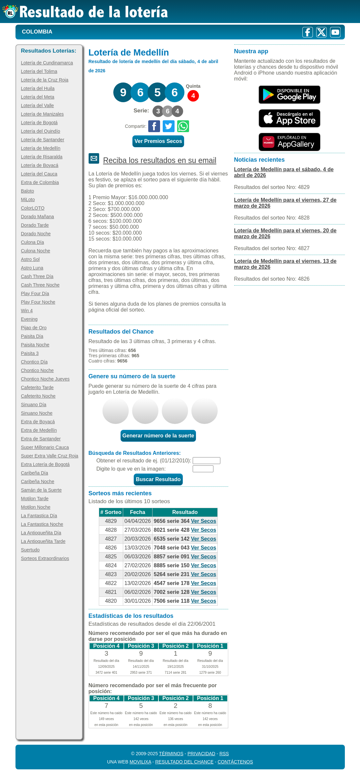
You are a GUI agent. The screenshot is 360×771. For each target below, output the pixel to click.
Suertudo (30, 549)
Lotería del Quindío (40, 131)
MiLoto (28, 199)
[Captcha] (203, 468)
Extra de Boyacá (38, 421)
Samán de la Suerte (41, 490)
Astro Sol (30, 259)
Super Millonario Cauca (45, 447)
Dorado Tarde (35, 225)
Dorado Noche (36, 233)
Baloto (27, 191)
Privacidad (201, 753)
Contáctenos (235, 761)
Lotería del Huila (38, 88)
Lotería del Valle (37, 105)
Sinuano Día (33, 404)
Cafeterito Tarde (37, 387)
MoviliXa (140, 761)
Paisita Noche (35, 344)
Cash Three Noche (40, 285)
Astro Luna (32, 267)
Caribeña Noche (37, 481)
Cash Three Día (37, 276)
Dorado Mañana (37, 216)
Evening (29, 319)
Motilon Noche (36, 507)
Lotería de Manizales (42, 114)
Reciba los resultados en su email (159, 160)
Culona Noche (35, 250)
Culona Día (32, 242)
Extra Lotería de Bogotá (45, 464)
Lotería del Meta (37, 97)
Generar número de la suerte (158, 435)
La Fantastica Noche (42, 524)
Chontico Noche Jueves (45, 379)
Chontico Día (34, 361)
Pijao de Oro (34, 327)
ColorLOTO (32, 208)
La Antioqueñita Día (41, 532)
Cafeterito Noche (38, 396)
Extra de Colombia (40, 182)
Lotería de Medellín (41, 148)
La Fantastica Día (39, 515)
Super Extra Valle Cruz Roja (49, 455)
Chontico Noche (37, 370)
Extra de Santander (41, 438)
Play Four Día (35, 293)
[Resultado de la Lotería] (85, 11)
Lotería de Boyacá (40, 165)
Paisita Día (32, 336)
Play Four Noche (38, 302)
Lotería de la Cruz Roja (45, 79)
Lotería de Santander (43, 139)
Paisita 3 (30, 353)
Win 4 (27, 310)
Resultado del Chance (184, 761)
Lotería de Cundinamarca (47, 62)
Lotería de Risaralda (42, 156)
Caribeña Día (34, 473)
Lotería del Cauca (39, 173)
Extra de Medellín (39, 430)
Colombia (37, 32)
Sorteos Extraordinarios (45, 558)
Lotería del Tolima (39, 71)
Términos (171, 753)
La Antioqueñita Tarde (43, 541)
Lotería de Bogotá (39, 122)
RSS (224, 753)
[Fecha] (206, 460)
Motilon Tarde (35, 498)
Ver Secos (203, 521)
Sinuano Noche (37, 413)
